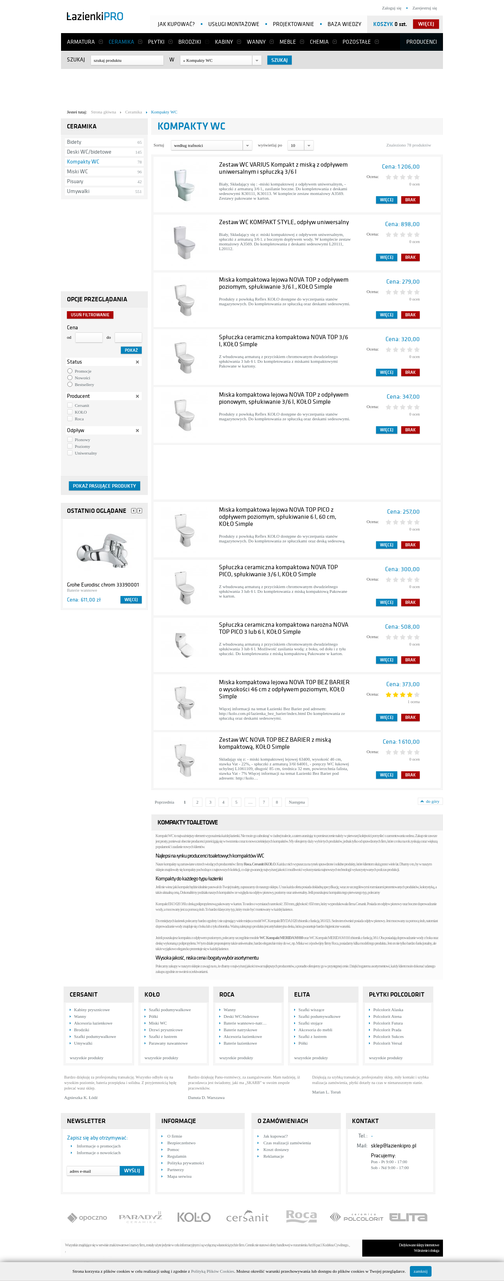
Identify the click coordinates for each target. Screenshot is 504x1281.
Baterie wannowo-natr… (245, 1023)
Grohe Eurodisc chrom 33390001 (103, 585)
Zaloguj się (391, 8)
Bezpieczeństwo (181, 1142)
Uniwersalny (86, 453)
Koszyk (383, 24)
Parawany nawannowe (168, 1043)
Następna (297, 802)
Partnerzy (175, 1169)
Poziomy (82, 446)
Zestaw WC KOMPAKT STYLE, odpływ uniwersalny (284, 222)
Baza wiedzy (344, 24)
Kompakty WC (83, 162)
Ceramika (121, 42)
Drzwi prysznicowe (166, 1029)
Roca (79, 418)
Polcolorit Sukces (388, 1036)
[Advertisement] (252, 87)
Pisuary (75, 181)
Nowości (82, 377)
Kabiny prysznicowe (92, 1009)
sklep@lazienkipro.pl (393, 1146)
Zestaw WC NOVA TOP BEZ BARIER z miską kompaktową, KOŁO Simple (275, 743)
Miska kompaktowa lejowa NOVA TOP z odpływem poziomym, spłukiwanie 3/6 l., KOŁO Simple (283, 283)
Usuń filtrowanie (90, 314)
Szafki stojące (310, 1023)
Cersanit (82, 405)
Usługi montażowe (233, 24)
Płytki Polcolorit (396, 994)
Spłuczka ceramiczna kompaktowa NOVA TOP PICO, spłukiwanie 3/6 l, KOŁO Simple (278, 571)
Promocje (83, 371)
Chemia (319, 42)
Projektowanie (293, 24)
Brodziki (189, 42)
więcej (426, 24)
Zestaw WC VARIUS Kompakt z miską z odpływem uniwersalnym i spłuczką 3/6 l (283, 168)
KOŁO (81, 412)
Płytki (156, 42)
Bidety (74, 142)
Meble (288, 42)
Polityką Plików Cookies (212, 1271)
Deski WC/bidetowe (89, 152)
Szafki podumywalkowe (95, 1036)
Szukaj (76, 60)
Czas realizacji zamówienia (287, 1142)
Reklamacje (273, 1156)
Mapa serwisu (179, 1176)
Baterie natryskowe (240, 1029)
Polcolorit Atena (387, 1016)
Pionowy (82, 439)
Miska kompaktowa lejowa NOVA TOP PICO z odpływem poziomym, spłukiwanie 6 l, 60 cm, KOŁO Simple (277, 516)
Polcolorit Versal (387, 1043)
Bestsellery (84, 384)
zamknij (421, 1271)
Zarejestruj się (424, 8)
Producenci (421, 42)
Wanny (256, 42)
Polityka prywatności (185, 1162)
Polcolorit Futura (388, 1023)
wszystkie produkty (87, 1057)
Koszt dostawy (276, 1149)
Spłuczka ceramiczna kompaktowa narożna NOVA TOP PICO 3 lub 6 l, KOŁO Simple (283, 628)
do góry (432, 801)
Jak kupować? (176, 24)
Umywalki (78, 191)
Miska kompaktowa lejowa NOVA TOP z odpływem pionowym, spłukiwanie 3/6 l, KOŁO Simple (283, 398)
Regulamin (176, 1156)
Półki (153, 1016)
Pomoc (173, 1149)
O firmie (174, 1136)
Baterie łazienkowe (240, 1043)
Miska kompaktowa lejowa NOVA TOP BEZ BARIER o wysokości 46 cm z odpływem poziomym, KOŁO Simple (284, 689)
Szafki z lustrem (163, 1036)
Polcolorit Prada (387, 1029)
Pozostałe (357, 42)
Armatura (81, 42)
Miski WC (77, 172)
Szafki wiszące (311, 1009)
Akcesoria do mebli (315, 1029)
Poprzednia (164, 802)
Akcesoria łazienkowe (93, 1023)
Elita (302, 994)
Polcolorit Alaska (388, 1009)
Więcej (131, 599)
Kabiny (224, 42)
